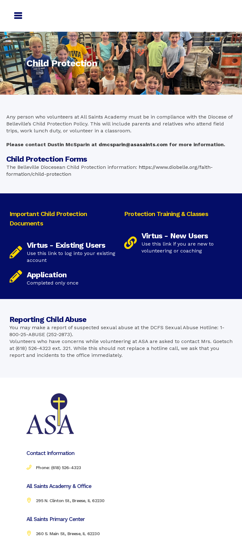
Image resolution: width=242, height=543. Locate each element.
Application (46, 274)
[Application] (15, 276)
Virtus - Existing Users (66, 245)
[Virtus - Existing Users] (15, 252)
